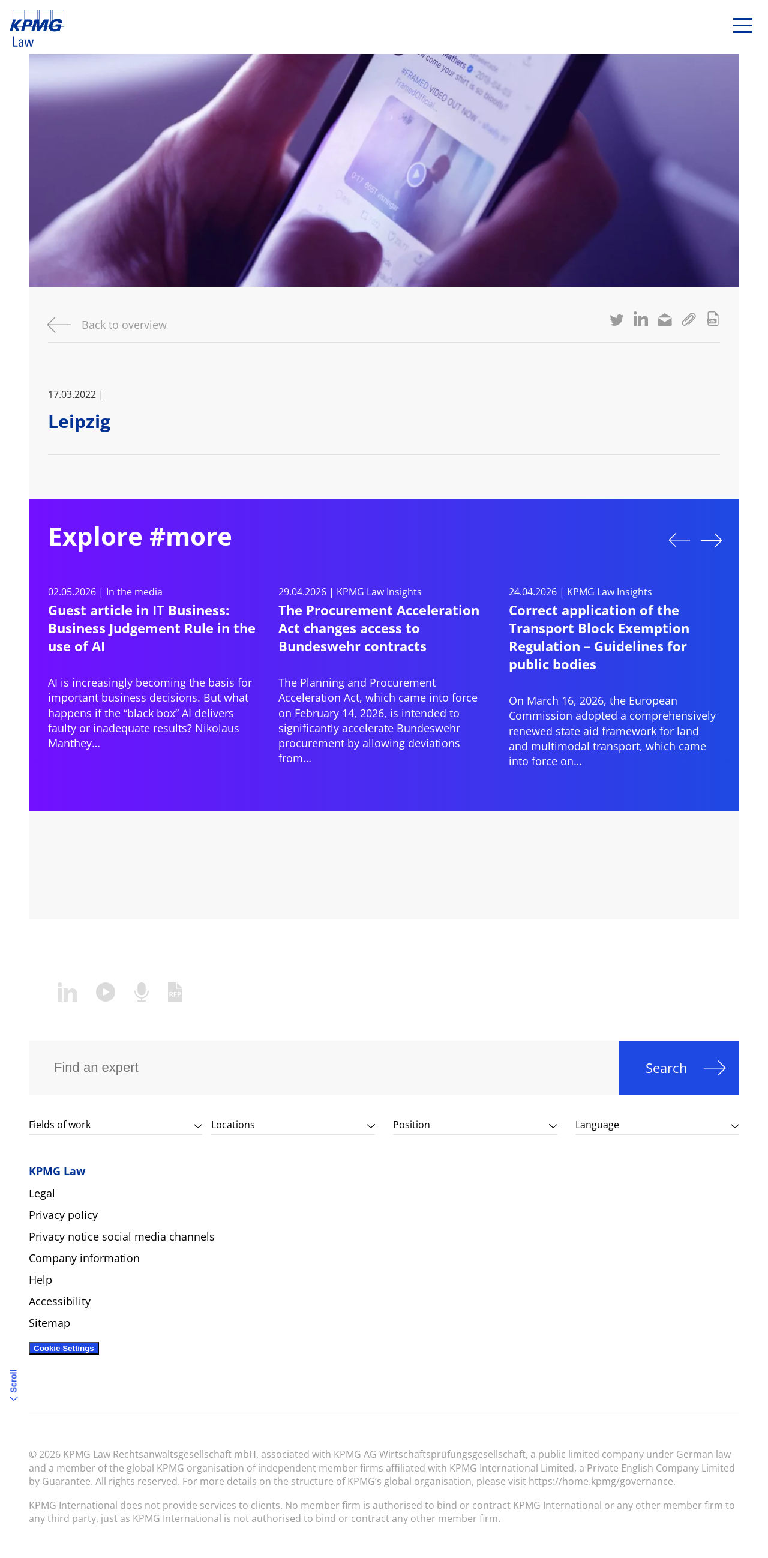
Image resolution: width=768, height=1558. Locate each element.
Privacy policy (63, 1215)
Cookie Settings (64, 1348)
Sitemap (49, 1323)
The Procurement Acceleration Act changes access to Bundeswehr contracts (378, 628)
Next (712, 540)
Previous (679, 540)
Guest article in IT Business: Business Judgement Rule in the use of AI (152, 628)
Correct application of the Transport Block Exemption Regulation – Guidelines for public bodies (599, 637)
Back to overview (124, 324)
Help (40, 1279)
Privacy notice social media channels (122, 1236)
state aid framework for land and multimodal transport (604, 738)
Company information (84, 1258)
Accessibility (60, 1301)
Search (667, 1068)
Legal (42, 1193)
